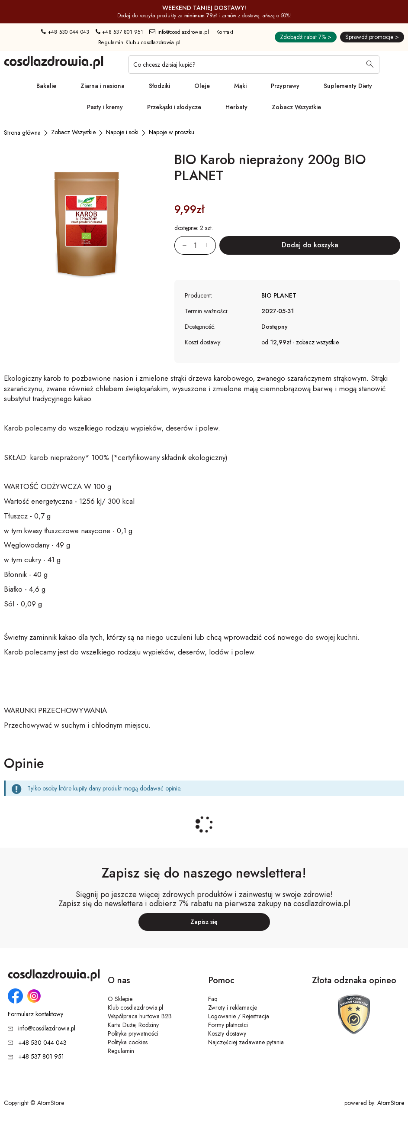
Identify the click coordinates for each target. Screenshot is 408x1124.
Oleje (202, 85)
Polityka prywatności (133, 1033)
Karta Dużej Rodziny (133, 1024)
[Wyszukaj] (370, 65)
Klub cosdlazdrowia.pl (135, 1007)
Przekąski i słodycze (174, 107)
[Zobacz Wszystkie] (73, 132)
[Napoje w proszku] (171, 132)
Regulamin (121, 1050)
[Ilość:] (195, 245)
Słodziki (159, 85)
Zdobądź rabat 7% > (305, 36)
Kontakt (224, 32)
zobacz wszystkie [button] (317, 342)
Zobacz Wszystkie (296, 107)
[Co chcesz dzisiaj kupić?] (254, 64)
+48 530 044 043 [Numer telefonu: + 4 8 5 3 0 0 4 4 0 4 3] (65, 32)
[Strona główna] (22, 132)
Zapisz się (204, 921)
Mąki (240, 85)
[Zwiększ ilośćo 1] (210, 245)
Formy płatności (228, 1024)
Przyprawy (285, 85)
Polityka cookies (128, 1042)
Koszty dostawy (227, 1033)
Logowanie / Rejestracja (238, 1016)
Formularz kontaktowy (35, 1014)
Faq (213, 998)
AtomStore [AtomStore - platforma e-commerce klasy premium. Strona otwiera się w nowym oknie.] (390, 1102)
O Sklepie (120, 998)
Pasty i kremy (105, 107)
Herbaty (236, 107)
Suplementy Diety (348, 85)
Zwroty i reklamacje (232, 1007)
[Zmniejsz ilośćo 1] (180, 245)
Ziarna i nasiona (102, 85)
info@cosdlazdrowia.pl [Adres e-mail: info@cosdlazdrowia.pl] (179, 32)
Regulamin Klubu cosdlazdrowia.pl (139, 42)
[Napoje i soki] (122, 132)
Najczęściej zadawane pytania (246, 1042)
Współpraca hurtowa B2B (140, 1016)
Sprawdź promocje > (372, 36)
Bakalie (46, 85)
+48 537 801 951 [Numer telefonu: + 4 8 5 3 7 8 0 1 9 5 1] (119, 32)
